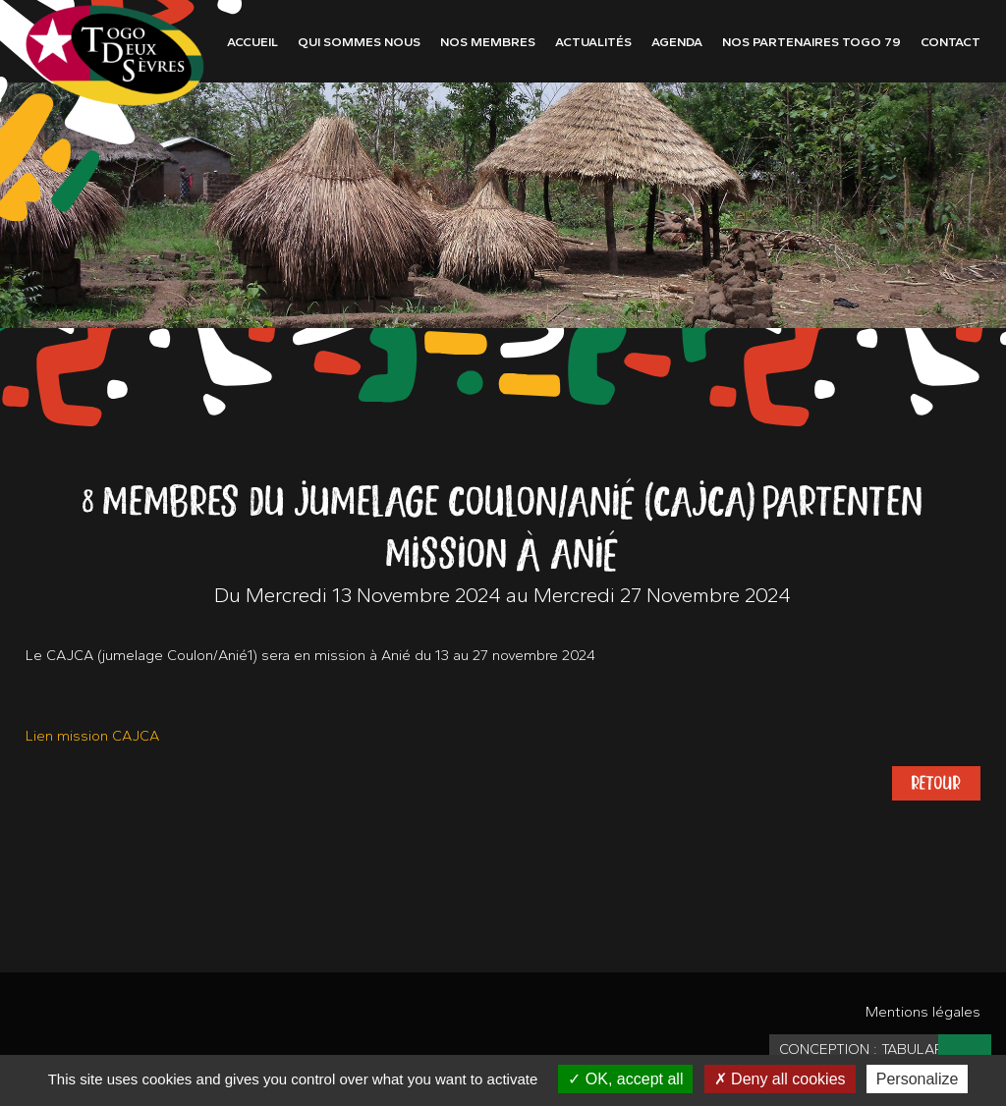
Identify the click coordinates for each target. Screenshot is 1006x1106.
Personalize (917, 1079)
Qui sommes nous (359, 41)
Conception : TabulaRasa (875, 1049)
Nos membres (487, 41)
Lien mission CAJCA (92, 736)
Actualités (593, 41)
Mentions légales (923, 1012)
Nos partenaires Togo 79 (811, 41)
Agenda (676, 41)
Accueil (252, 41)
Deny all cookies (780, 1079)
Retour (936, 783)
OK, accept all (625, 1079)
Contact (950, 41)
